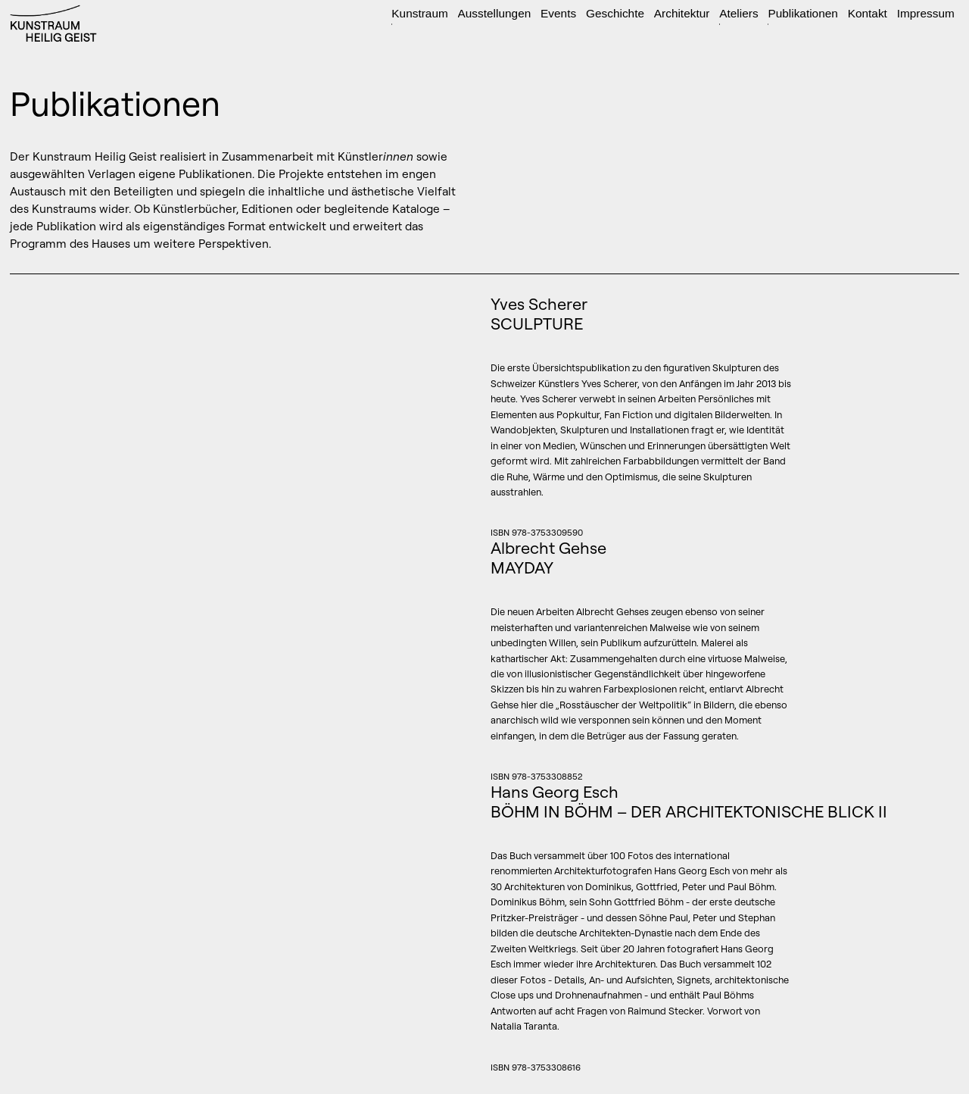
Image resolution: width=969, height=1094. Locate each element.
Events (558, 13)
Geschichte (615, 13)
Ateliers (738, 13)
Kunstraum (419, 13)
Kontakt (867, 13)
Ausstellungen (494, 13)
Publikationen (802, 13)
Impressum (926, 13)
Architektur (682, 13)
